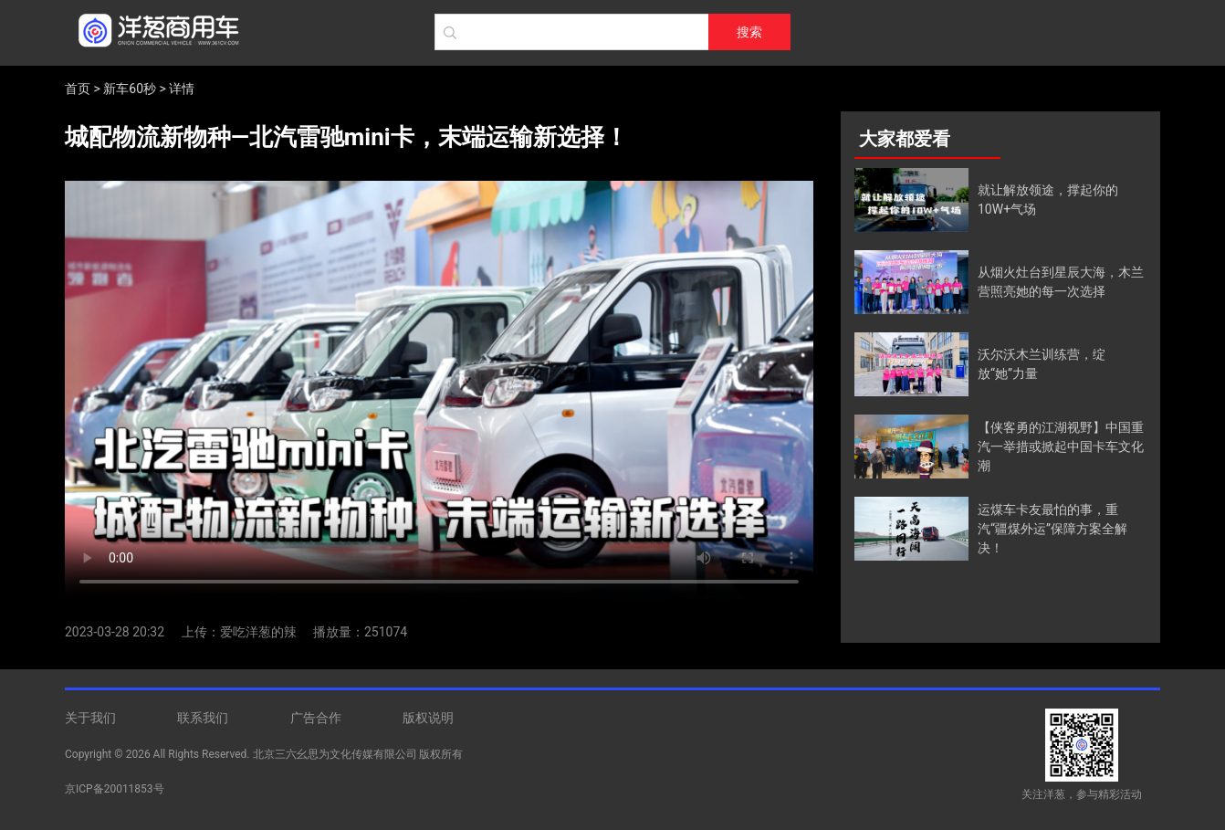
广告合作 (315, 717)
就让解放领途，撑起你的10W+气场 (1048, 199)
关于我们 (90, 717)
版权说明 (428, 717)
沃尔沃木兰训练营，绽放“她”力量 (1041, 364)
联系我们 (202, 717)
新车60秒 (129, 88)
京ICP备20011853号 (114, 789)
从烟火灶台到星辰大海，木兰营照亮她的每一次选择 (1061, 282)
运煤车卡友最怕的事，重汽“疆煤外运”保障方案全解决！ (1052, 528)
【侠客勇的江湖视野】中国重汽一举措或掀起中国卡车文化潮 (1061, 446)
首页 (77, 88)
